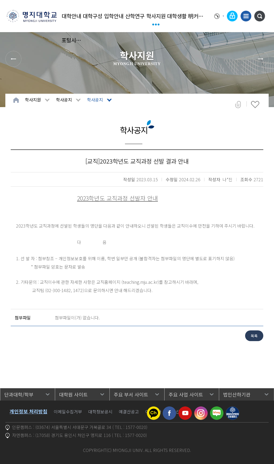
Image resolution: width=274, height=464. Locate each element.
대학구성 (92, 16)
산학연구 (134, 16)
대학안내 (71, 16)
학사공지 (64, 99)
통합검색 (259, 16)
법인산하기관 (236, 394)
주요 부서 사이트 (131, 394)
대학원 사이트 (73, 394)
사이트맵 (246, 16)
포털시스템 (72, 40)
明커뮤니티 (198, 16)
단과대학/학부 (18, 394)
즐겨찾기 (255, 104)
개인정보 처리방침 (28, 411)
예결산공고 (129, 411)
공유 (238, 104)
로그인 (232, 16)
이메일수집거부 (68, 411)
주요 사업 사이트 (186, 394)
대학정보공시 (100, 411)
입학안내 (113, 16)
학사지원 (156, 16)
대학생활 (177, 16)
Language (219, 16)
